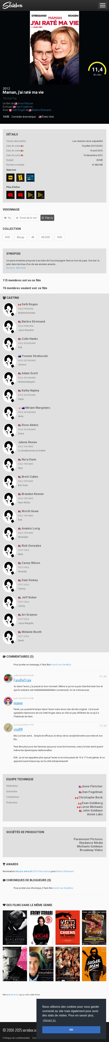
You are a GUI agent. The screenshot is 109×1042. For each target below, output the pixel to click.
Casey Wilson (31, 563)
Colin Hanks (30, 338)
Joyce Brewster (26, 330)
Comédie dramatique (24, 116)
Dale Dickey (30, 580)
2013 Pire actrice (32, 871)
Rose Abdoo (30, 425)
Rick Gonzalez (31, 545)
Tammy (22, 589)
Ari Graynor (30, 614)
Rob (20, 347)
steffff (18, 729)
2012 (6, 88)
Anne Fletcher (25, 103)
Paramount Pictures (88, 839)
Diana (21, 433)
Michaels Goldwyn (90, 846)
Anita (20, 416)
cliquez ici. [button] (49, 1020)
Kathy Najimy (30, 390)
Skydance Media (91, 843)
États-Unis (46, 116)
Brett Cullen (30, 476)
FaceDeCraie (22, 680)
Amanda (22, 571)
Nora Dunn (29, 459)
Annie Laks (95, 814)
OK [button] (71, 1029)
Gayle (21, 399)
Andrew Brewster (26, 313)
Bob (20, 520)
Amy (20, 468)
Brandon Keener (33, 494)
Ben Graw (23, 485)
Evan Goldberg (92, 803)
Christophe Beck (91, 797)
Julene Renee (27, 442)
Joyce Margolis (26, 623)
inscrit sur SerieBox (61, 664)
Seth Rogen (18, 110)
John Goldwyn (93, 810)
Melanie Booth (32, 632)
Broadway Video (91, 850)
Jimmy (21, 606)
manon (18, 703)
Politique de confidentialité (16, 1038)
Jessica (22, 364)
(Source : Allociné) (16, 267)
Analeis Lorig (31, 528)
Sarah (21, 640)
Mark (20, 554)
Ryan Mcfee (24, 502)
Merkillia (15, 995)
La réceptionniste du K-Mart (32, 450)
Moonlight (23, 537)
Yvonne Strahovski (35, 356)
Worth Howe (30, 511)
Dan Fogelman (24, 106)
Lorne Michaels (92, 807)
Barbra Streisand (41, 110)
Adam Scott (30, 373)
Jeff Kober (29, 597)
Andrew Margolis (26, 382)
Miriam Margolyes (37, 407)
